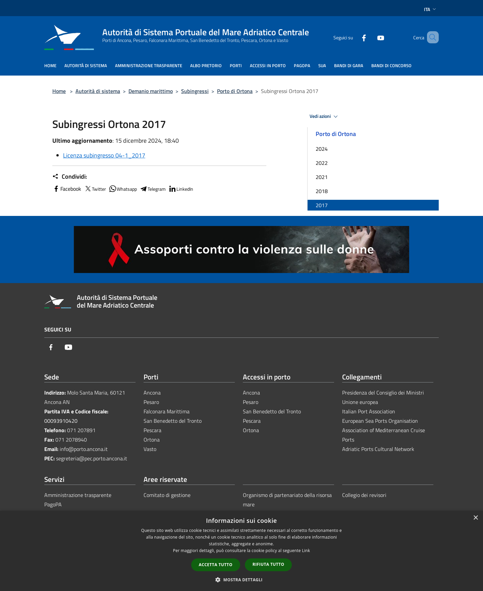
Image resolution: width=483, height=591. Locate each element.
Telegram (153, 189)
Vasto (150, 449)
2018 (322, 191)
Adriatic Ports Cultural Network (378, 449)
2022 (322, 163)
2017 (322, 205)
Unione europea (360, 402)
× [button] (475, 517)
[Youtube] (371, 37)
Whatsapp (123, 189)
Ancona (152, 393)
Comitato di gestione (167, 495)
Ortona (152, 440)
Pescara (152, 430)
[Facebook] (354, 37)
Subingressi (195, 91)
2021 (322, 177)
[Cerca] (431, 37)
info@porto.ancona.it (84, 449)
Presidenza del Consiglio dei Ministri (383, 393)
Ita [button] (430, 9)
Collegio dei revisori (364, 495)
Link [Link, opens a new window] (306, 550)
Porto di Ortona (235, 91)
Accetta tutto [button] (215, 564)
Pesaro (151, 402)
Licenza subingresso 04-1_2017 (104, 155)
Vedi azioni (325, 116)
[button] (241, 579)
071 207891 (81, 430)
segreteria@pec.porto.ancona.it (91, 458)
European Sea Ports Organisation (380, 421)
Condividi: (69, 176)
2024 (322, 149)
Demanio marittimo (150, 91)
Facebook (66, 189)
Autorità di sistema (97, 91)
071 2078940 (71, 440)
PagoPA (53, 504)
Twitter (95, 189)
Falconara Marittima (167, 411)
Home (59, 91)
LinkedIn (180, 189)
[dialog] (241, 551)
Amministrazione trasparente (77, 495)
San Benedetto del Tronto (173, 421)
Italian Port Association (368, 411)
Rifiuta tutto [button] (268, 564)
